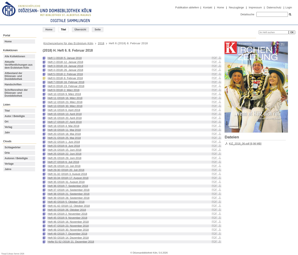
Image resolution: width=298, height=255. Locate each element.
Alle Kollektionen (15, 56)
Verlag (8, 127)
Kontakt (207, 7)
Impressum (255, 7)
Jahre (8, 169)
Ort (6, 121)
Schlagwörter (13, 147)
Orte (7, 152)
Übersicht (80, 29)
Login (288, 7)
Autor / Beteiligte (15, 116)
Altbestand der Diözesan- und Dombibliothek (13, 76)
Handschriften (13, 84)
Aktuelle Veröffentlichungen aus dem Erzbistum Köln (19, 64)
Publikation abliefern (187, 7)
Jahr (7, 132)
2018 (101, 43)
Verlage (9, 163)
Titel (7, 110)
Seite (98, 29)
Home (220, 7)
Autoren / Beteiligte (16, 158)
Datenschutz (274, 7)
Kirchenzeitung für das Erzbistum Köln (68, 43)
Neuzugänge (236, 7)
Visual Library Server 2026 (12, 253)
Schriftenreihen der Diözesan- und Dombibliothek (16, 92)
